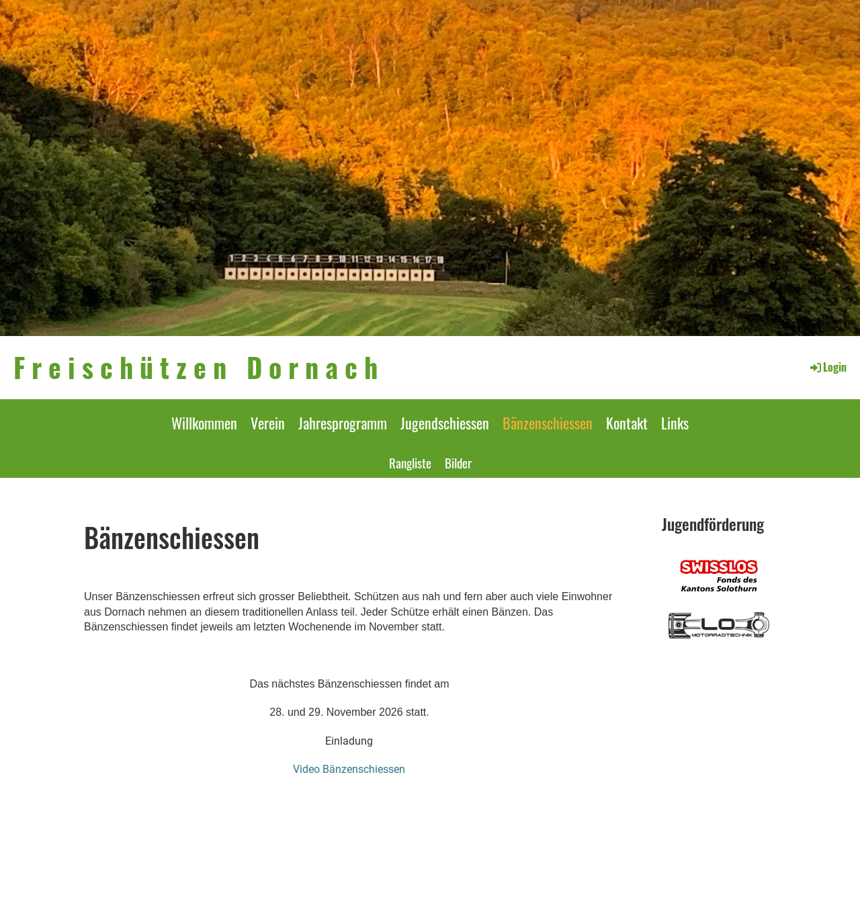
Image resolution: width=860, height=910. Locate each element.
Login (827, 367)
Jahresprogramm (342, 422)
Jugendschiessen (444, 422)
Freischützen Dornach (198, 367)
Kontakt (627, 422)
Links (675, 422)
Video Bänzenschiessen (349, 769)
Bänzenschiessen (548, 422)
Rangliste (410, 462)
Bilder (458, 462)
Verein (268, 422)
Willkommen (204, 422)
